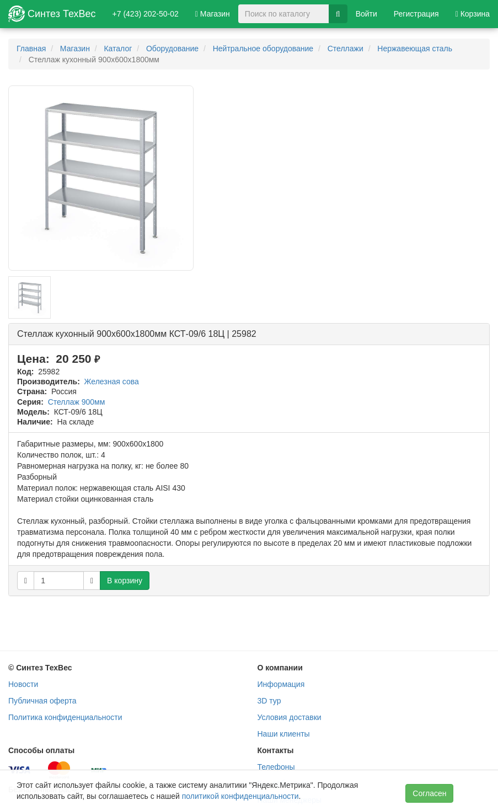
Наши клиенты (284, 733)
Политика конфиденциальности (65, 717)
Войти (366, 13)
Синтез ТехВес (52, 13)
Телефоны (276, 766)
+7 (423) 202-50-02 (146, 13)
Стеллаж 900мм (76, 402)
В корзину (124, 580)
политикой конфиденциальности (240, 796)
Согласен (429, 793)
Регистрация (416, 13)
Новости (23, 684)
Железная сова (111, 381)
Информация (281, 684)
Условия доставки (290, 717)
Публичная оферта (42, 700)
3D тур (269, 700)
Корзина (473, 13)
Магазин (212, 13)
